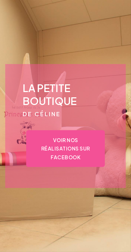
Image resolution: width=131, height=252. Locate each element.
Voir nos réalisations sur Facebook (65, 148)
